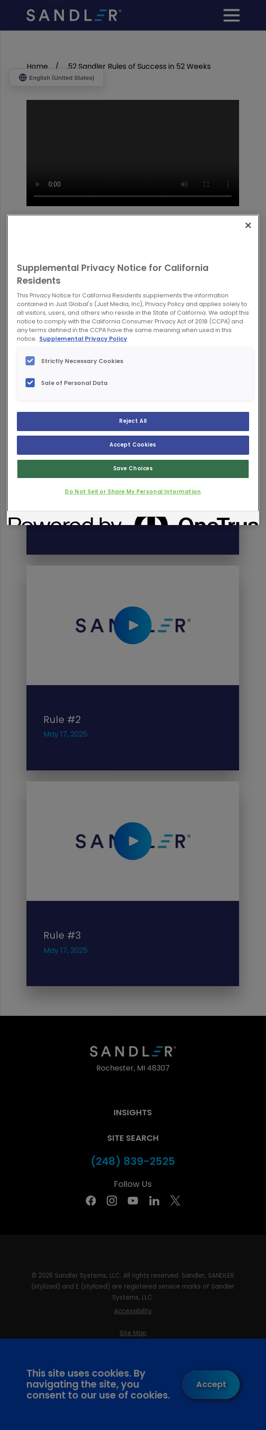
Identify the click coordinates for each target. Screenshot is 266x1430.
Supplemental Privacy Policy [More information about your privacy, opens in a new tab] (83, 339)
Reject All (133, 421)
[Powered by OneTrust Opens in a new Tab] (41, 519)
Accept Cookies (133, 444)
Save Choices (133, 468)
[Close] (248, 225)
